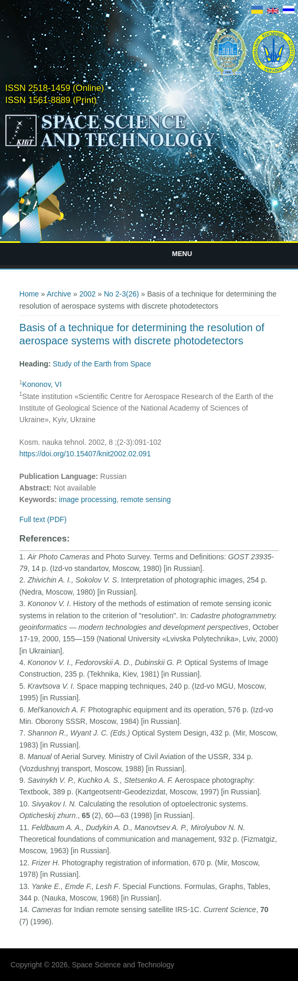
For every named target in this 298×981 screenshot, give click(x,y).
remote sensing (146, 499)
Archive (59, 294)
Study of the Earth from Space (102, 364)
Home (29, 294)
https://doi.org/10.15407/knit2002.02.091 (85, 453)
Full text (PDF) (43, 519)
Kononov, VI (41, 384)
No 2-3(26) (121, 294)
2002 (87, 294)
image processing (87, 499)
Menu (182, 254)
